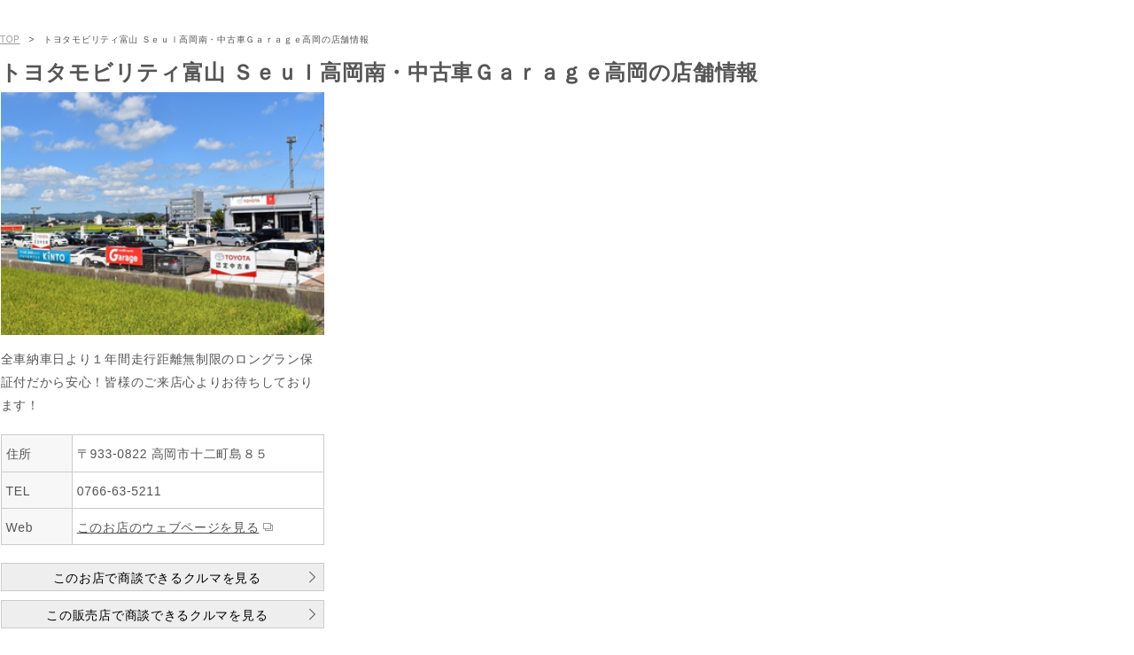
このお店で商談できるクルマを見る (157, 578)
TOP (9, 39)
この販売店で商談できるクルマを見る (157, 615)
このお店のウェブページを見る (168, 527)
